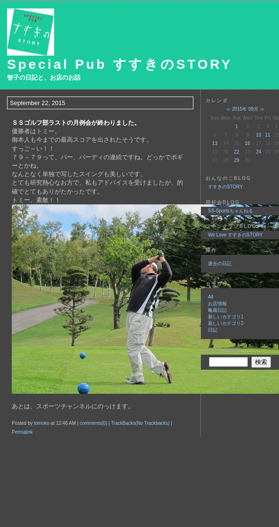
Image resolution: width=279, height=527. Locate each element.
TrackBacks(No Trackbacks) (140, 423)
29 (236, 160)
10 (258, 135)
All (210, 297)
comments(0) (93, 423)
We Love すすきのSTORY (235, 234)
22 (236, 151)
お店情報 (217, 303)
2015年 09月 (245, 109)
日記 (212, 329)
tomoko (41, 423)
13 (214, 143)
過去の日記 (219, 263)
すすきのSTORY (225, 186)
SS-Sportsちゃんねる (230, 210)
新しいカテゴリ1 (226, 316)
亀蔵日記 (217, 310)
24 (258, 151)
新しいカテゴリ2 (226, 323)
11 (268, 135)
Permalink (22, 432)
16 (247, 143)
